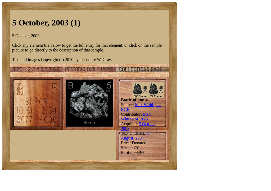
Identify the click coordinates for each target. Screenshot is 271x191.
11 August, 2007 (135, 135)
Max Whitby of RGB (136, 116)
